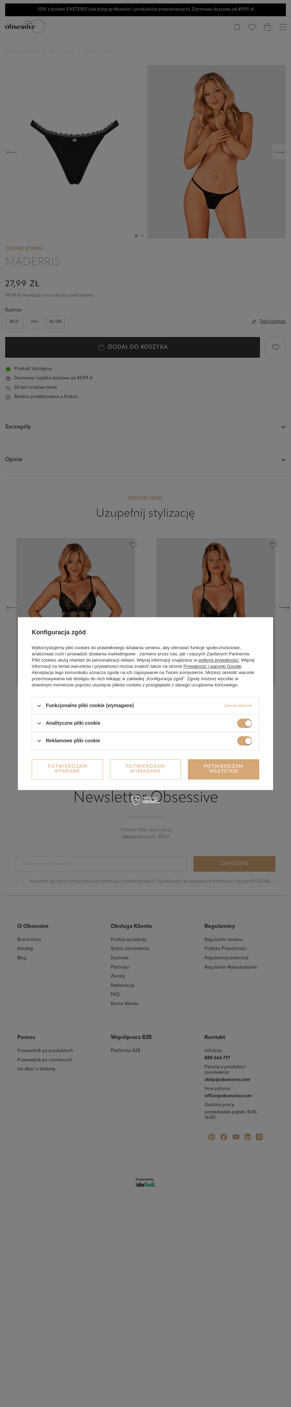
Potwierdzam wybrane (67, 769)
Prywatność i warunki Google (212, 666)
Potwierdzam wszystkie (223, 769)
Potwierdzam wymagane (145, 769)
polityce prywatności (218, 660)
